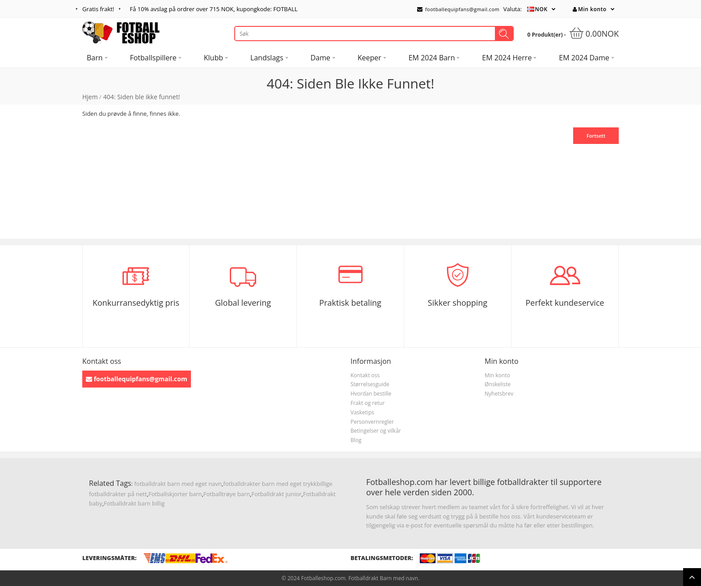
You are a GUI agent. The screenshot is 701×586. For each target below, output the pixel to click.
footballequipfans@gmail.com (458, 9)
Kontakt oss (365, 375)
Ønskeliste (498, 384)
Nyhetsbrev (499, 393)
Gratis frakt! (98, 9)
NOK (541, 9)
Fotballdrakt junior (277, 494)
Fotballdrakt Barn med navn (383, 578)
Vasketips (362, 412)
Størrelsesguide (369, 384)
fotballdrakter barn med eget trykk (270, 484)
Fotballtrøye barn (226, 494)
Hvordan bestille (370, 393)
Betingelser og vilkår (375, 430)
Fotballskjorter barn (175, 494)
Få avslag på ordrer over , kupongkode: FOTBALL (213, 9)
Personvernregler (372, 422)
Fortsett (596, 135)
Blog (356, 440)
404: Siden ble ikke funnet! (141, 97)
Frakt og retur (367, 403)
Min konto (589, 9)
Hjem (90, 97)
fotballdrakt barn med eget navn (178, 484)
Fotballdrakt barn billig (134, 503)
